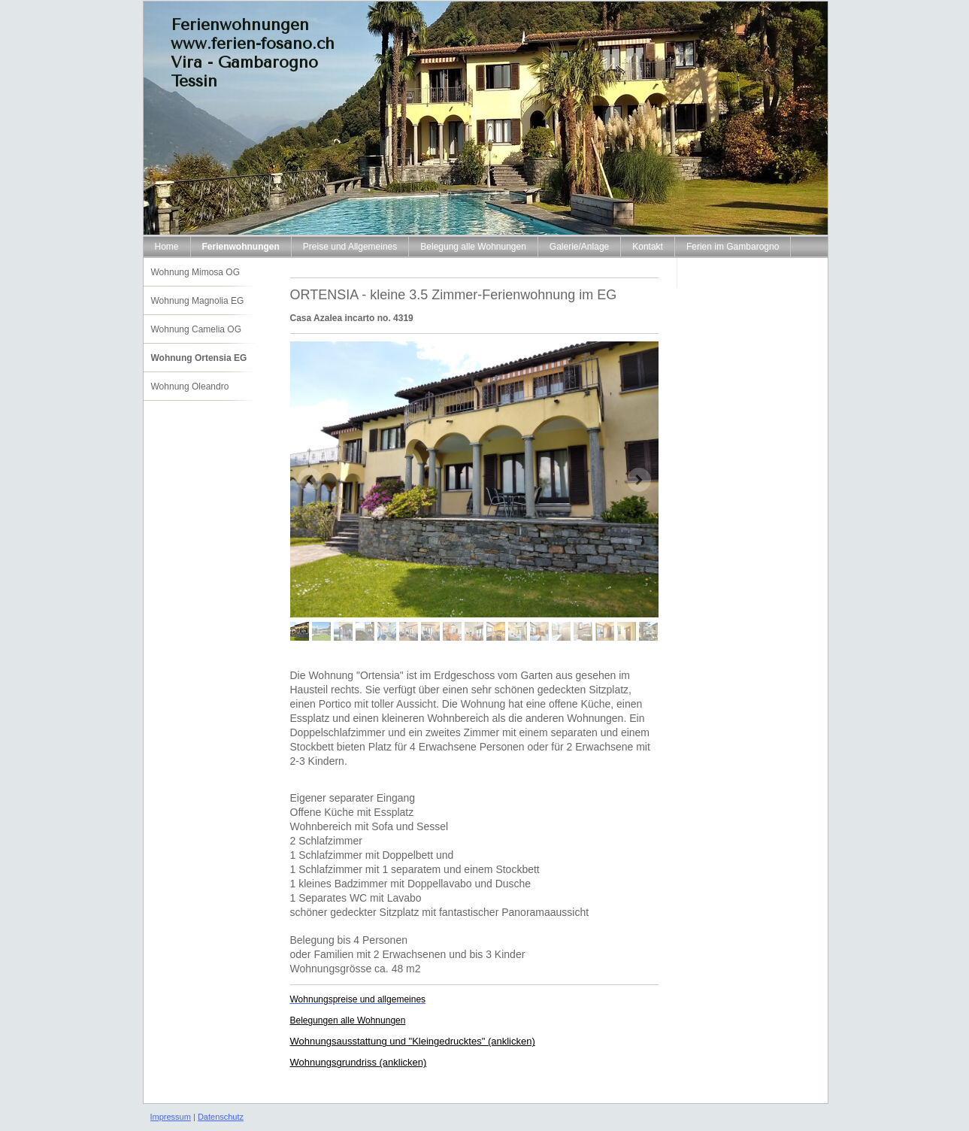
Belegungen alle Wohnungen (348, 1020)
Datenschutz (221, 1116)
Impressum (170, 1116)
